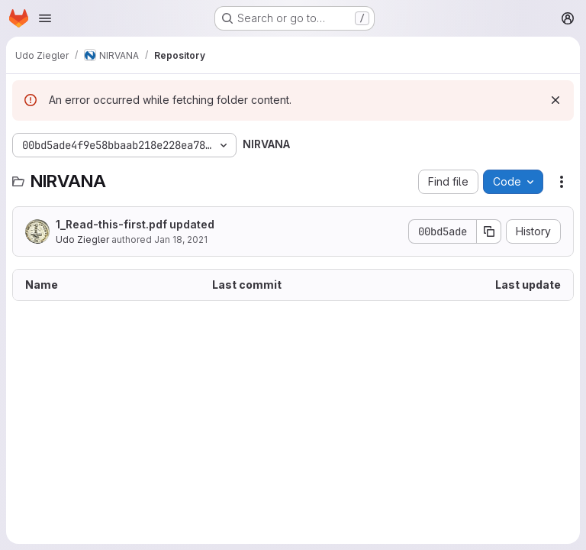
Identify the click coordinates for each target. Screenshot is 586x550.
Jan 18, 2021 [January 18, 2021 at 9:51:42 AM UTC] (181, 239)
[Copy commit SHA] (489, 231)
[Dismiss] (555, 100)
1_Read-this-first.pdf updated (135, 224)
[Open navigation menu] (45, 18)
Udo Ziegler (82, 239)
